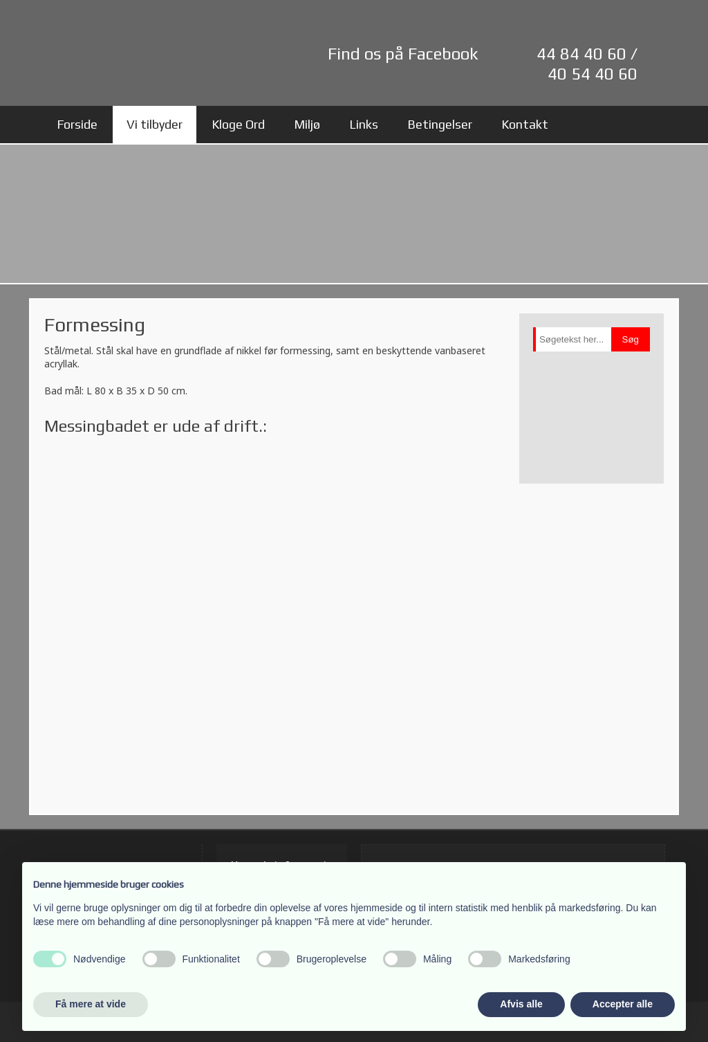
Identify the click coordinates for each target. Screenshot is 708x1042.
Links (363, 124)
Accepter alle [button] (623, 1003)
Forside (77, 124)
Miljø (307, 124)
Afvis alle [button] (521, 1003)
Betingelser (439, 124)
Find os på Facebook (403, 53)
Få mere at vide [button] (90, 1003)
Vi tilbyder (155, 124)
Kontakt (524, 124)
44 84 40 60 (581, 53)
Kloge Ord (238, 124)
